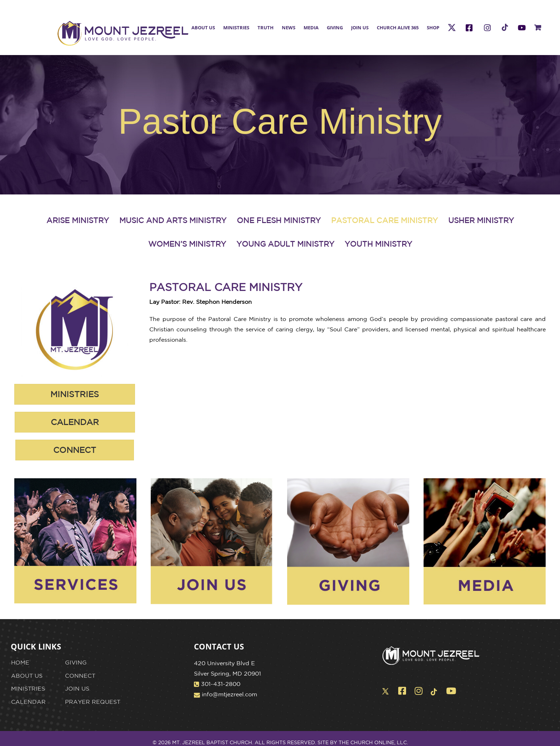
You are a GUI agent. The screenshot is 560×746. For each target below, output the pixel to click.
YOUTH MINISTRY (378, 243)
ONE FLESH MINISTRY (279, 220)
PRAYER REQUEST (92, 701)
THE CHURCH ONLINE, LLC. (373, 742)
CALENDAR (28, 701)
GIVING (76, 662)
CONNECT (80, 675)
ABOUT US (26, 675)
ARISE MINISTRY (77, 220)
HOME (20, 662)
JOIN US (77, 688)
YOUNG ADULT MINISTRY (285, 243)
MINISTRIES (28, 688)
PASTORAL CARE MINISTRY (384, 220)
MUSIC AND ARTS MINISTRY (172, 220)
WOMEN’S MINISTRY (187, 243)
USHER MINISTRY (481, 220)
